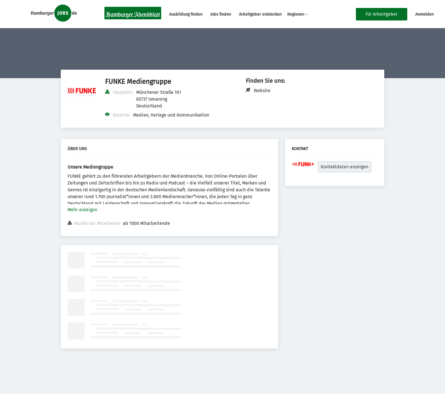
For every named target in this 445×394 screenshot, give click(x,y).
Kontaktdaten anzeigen (344, 166)
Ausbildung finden (185, 14)
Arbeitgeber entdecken (260, 14)
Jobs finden (220, 14)
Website (262, 90)
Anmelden (424, 14)
